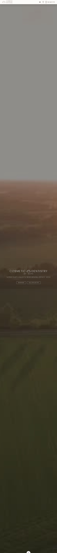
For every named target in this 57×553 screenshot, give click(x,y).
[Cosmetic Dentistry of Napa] (7, 2)
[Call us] (50, 2)
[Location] (43, 2)
